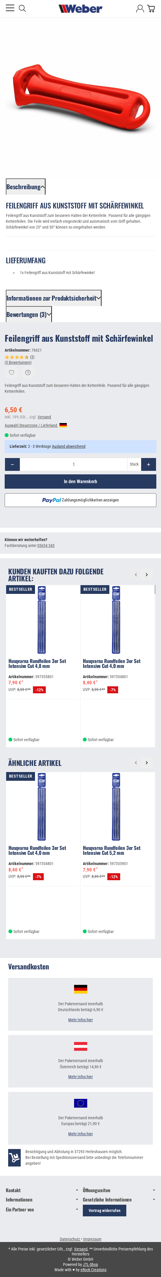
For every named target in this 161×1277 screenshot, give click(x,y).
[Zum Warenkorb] (151, 8)
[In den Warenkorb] (80, 481)
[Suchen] (22, 8)
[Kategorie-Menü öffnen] (10, 8)
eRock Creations (93, 1269)
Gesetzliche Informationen (119, 1199)
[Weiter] (147, 574)
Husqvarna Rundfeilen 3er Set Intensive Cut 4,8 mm (37, 664)
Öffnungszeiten (119, 1190)
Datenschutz (70, 1239)
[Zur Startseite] (80, 9)
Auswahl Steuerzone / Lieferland (36, 425)
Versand (44, 417)
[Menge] (73, 464)
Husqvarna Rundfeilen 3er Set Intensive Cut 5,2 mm (111, 850)
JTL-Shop (90, 1264)
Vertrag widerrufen (104, 1210)
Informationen (42, 1199)
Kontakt (42, 1190)
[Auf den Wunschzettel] (12, 373)
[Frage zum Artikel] (28, 373)
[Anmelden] (140, 8)
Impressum (92, 1239)
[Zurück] (135, 574)
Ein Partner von (42, 1209)
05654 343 (46, 545)
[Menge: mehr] (148, 464)
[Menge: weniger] (12, 464)
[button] (26, 186)
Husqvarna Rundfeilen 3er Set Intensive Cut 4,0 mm (111, 664)
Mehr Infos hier (80, 1020)
